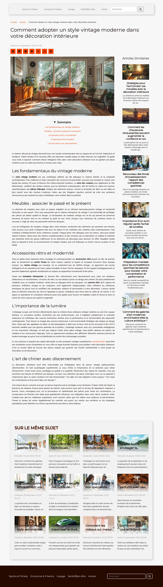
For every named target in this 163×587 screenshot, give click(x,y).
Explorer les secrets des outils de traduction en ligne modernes (65, 489)
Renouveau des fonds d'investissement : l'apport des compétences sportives (136, 180)
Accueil (13, 22)
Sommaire (64, 122)
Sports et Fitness (30, 9)
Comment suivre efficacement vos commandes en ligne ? (29, 489)
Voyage (71, 9)
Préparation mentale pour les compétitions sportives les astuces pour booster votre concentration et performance (136, 269)
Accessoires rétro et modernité (62, 135)
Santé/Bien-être (88, 9)
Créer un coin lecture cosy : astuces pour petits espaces (99, 449)
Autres (104, 9)
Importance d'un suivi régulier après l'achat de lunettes (136, 223)
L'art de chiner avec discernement (62, 143)
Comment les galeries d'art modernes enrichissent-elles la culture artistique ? (136, 316)
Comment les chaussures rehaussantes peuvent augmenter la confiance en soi (136, 133)
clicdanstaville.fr (99, 341)
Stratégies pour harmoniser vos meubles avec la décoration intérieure (136, 87)
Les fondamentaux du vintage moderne (62, 127)
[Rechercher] (123, 9)
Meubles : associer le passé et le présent (62, 131)
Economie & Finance (53, 9)
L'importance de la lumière (62, 139)
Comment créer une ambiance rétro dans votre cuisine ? (134, 529)
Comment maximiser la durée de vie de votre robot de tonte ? (65, 531)
